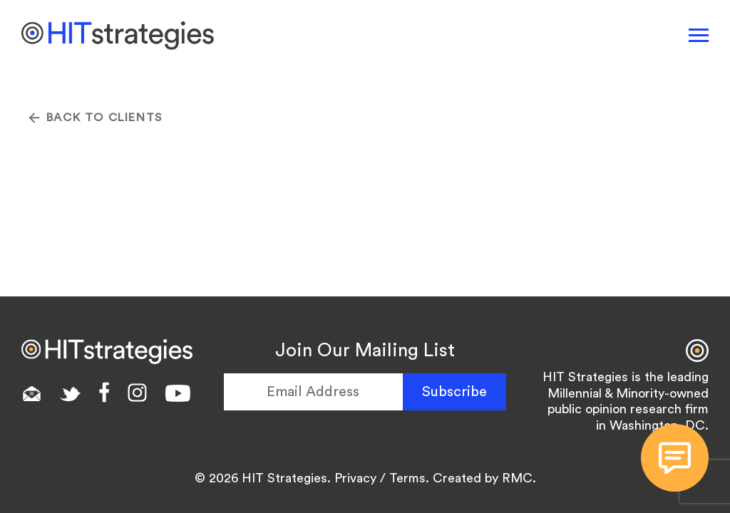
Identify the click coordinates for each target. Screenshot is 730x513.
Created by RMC (483, 478)
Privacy (355, 478)
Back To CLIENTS (96, 117)
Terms (407, 478)
